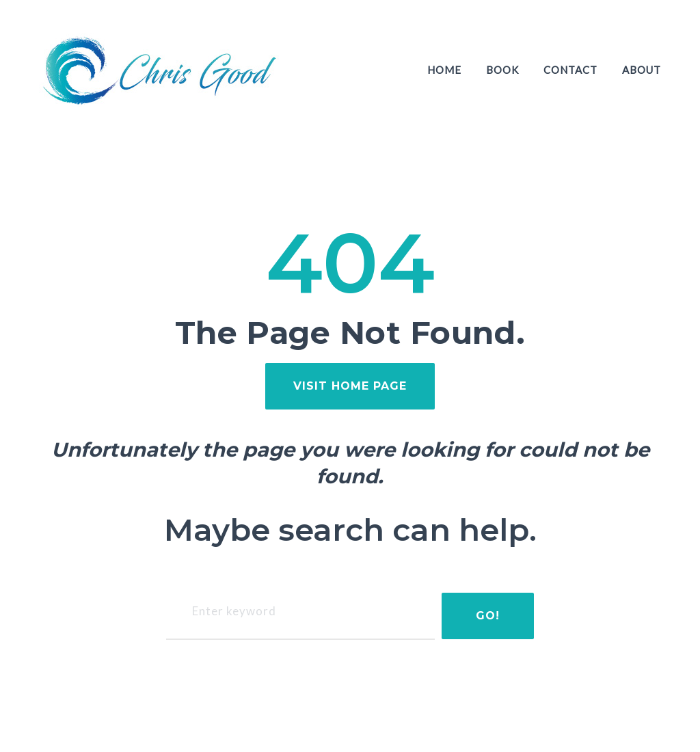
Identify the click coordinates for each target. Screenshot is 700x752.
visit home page (350, 385)
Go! (486, 615)
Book (502, 70)
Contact (570, 70)
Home (444, 70)
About (641, 70)
